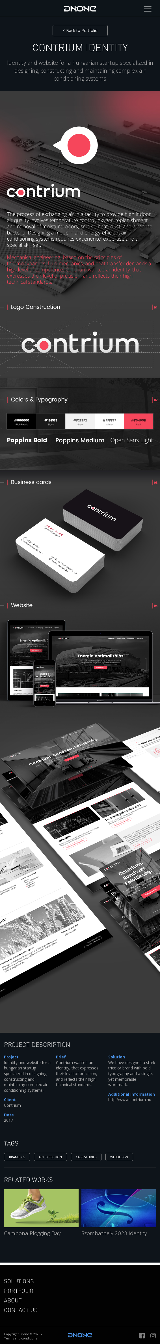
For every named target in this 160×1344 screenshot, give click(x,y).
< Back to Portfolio (80, 30)
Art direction (50, 1157)
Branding (17, 1157)
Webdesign (119, 1157)
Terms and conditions (20, 1338)
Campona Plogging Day (32, 1233)
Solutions (19, 1281)
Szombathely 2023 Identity (114, 1233)
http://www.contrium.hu (129, 1099)
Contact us (21, 1309)
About (13, 1300)
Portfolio (18, 1290)
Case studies (86, 1157)
